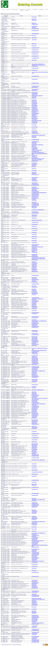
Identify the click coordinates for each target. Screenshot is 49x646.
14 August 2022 (34, 103)
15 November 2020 (35, 195)
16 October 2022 (35, 271)
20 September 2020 (35, 47)
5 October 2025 (34, 122)
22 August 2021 (34, 121)
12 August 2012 (34, 72)
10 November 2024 (35, 68)
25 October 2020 (35, 114)
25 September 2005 (35, 244)
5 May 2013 (34, 165)
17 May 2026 (34, 264)
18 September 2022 (35, 320)
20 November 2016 (35, 30)
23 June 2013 (34, 119)
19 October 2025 (35, 160)
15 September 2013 (35, 112)
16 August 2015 (34, 370)
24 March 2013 (34, 109)
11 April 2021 (34, 270)
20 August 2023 (34, 196)
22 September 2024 (41, 258)
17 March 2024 (34, 130)
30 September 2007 (35, 257)
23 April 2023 (34, 111)
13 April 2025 (39, 120)
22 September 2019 (40, 152)
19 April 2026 (34, 234)
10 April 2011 (34, 128)
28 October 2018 (35, 24)
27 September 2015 (35, 86)
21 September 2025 (35, 139)
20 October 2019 (35, 157)
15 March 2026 (34, 70)
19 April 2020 (34, 90)
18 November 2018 (35, 110)
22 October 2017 (35, 116)
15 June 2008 (34, 398)
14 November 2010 (35, 89)
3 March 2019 (34, 20)
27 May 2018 (34, 99)
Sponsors (29, 9)
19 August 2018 (34, 79)
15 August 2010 (34, 412)
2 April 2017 (34, 97)
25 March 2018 (34, 214)
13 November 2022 (35, 33)
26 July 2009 (34, 120)
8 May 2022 (34, 115)
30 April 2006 (34, 410)
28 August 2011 (34, 93)
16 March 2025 (34, 182)
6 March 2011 (34, 159)
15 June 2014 (40, 72)
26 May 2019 (34, 268)
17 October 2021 (35, 53)
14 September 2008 (40, 389)
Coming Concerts (15, 9)
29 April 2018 (34, 107)
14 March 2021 (34, 144)
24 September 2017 (35, 151)
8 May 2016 (34, 145)
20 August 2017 (34, 106)
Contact (26, 10)
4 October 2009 (34, 252)
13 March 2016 (34, 502)
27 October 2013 (35, 66)
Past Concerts (22, 9)
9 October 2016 (34, 249)
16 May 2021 (34, 153)
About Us (8, 9)
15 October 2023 (35, 564)
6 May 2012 (34, 251)
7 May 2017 (34, 136)
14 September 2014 (35, 499)
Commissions (34, 9)
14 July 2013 (34, 524)
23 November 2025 (35, 300)
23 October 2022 (35, 92)
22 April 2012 (34, 308)
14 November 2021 (41, 135)
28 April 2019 (34, 170)
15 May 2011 (34, 267)
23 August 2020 (34, 330)
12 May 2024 (34, 142)
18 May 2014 (34, 43)
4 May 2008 (34, 19)
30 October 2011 (35, 118)
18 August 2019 (34, 540)
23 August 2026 (34, 87)
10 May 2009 (34, 96)
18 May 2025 (34, 179)
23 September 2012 (35, 141)
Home (3, 9)
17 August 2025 (39, 95)
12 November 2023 (35, 28)
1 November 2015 (35, 49)
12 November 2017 (35, 55)
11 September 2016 (35, 76)
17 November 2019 (35, 203)
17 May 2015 (41, 257)
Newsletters (41, 9)
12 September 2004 (35, 395)
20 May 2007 (34, 305)
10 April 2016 (34, 117)
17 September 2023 (35, 57)
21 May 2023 (34, 95)
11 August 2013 (34, 126)
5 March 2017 (34, 37)
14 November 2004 (35, 133)
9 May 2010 (34, 23)
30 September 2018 (35, 51)
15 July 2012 (39, 159)
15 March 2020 (34, 26)
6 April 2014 (34, 516)
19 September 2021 (40, 158)
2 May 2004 (34, 261)
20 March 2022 (34, 364)
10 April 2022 (34, 104)
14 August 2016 (34, 368)
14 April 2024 (34, 60)
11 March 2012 (34, 94)
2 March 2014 (34, 200)
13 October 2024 (35, 331)
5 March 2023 (34, 102)
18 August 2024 (34, 336)
